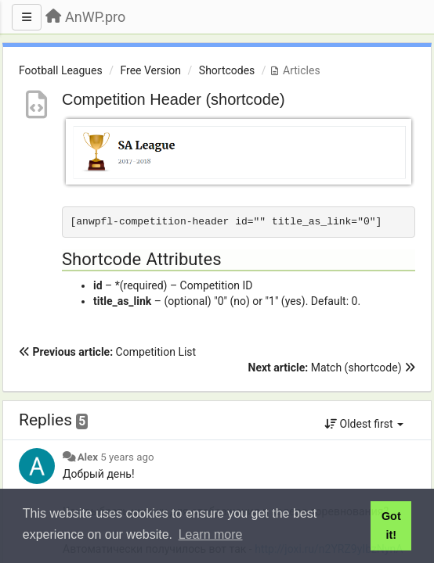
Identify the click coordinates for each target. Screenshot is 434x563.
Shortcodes (227, 70)
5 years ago (127, 457)
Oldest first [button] (363, 424)
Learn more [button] (211, 534)
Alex (88, 457)
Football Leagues (61, 70)
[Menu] (27, 17)
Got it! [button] (391, 525)
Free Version (150, 70)
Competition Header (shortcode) (173, 99)
